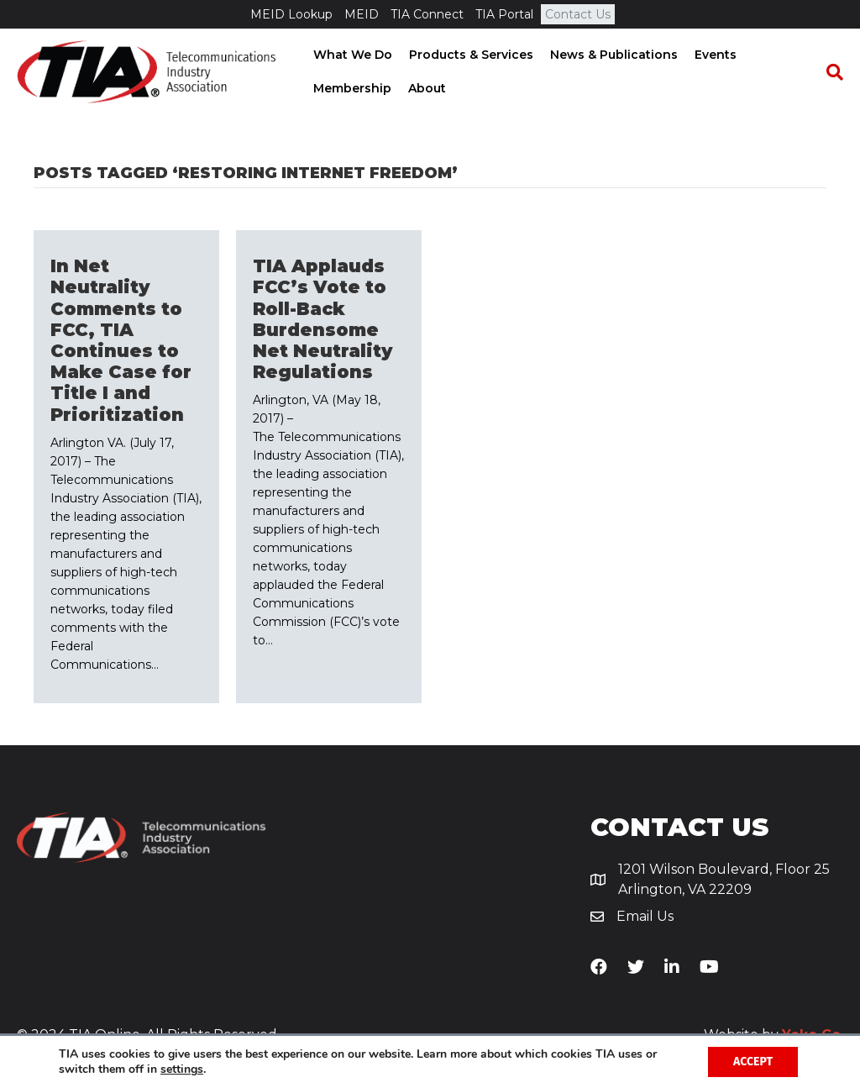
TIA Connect (427, 14)
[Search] (830, 72)
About (425, 88)
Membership (351, 88)
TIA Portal (504, 14)
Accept (753, 1061)
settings (181, 1069)
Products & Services (469, 54)
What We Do (351, 54)
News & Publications (612, 54)
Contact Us (578, 14)
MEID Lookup (291, 14)
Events (714, 54)
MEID (361, 14)
